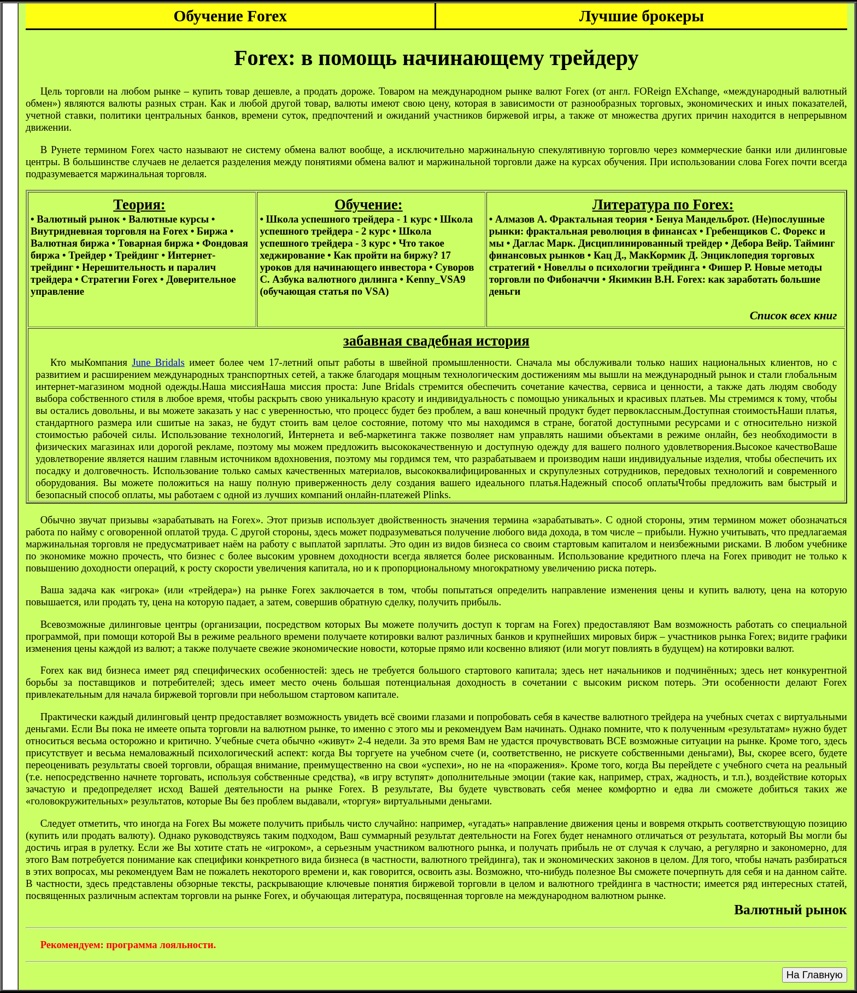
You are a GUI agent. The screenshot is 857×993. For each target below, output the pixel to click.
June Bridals (158, 362)
